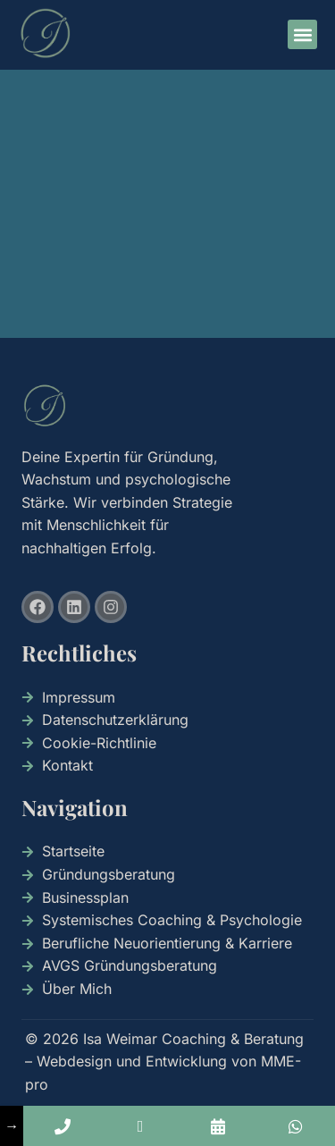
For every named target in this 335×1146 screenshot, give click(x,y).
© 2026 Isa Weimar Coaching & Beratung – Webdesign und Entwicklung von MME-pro (164, 1061)
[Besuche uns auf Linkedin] (74, 607)
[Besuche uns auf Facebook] (37, 607)
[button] (302, 34)
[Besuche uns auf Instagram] (111, 607)
